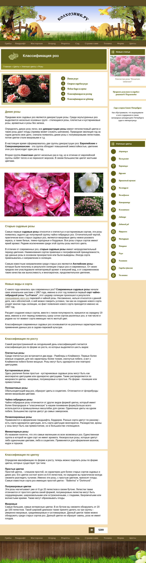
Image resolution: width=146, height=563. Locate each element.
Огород (52, 43)
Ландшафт (20, 43)
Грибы (8, 43)
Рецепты (65, 43)
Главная (7, 66)
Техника (108, 43)
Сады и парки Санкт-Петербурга (127, 108)
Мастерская (37, 43)
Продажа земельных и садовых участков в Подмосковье (126, 93)
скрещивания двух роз (17, 298)
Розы (40, 66)
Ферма (120, 43)
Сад (77, 43)
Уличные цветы (29, 66)
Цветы (132, 43)
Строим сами (91, 43)
